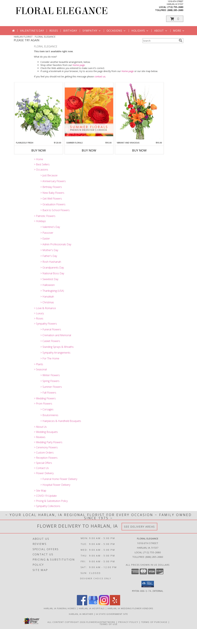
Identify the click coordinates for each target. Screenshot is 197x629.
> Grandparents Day (52, 267)
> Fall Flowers (48, 392)
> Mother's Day (49, 250)
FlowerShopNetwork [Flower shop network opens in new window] (100, 621)
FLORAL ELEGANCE (61, 11)
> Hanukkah (47, 296)
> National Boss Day (52, 273)
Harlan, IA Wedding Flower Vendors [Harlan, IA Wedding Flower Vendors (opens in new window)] (130, 608)
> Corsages (46, 409)
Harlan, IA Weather (81, 613)
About (161, 30)
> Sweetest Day (49, 279)
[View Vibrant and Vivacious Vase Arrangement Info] (139, 112)
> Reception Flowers (45, 457)
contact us (99, 76)
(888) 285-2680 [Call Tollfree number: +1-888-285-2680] (154, 556)
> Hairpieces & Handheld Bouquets (60, 421)
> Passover (46, 232)
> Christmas (47, 302)
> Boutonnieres (49, 415)
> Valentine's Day (50, 227)
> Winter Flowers (50, 375)
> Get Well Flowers (51, 198)
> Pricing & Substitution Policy (51, 501)
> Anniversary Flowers (53, 181)
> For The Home (49, 358)
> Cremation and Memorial (55, 335)
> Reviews (39, 437)
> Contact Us (41, 468)
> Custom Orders (44, 452)
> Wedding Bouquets (46, 432)
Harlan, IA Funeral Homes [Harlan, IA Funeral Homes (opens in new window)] (60, 608)
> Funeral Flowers (50, 329)
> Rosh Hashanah (50, 261)
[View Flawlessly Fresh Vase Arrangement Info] (38, 112)
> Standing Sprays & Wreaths (57, 347)
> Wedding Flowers (45, 398)
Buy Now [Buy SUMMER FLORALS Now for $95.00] (89, 150)
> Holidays (40, 221)
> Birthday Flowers (51, 187)
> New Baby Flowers (52, 193)
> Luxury (39, 313)
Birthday (70, 30)
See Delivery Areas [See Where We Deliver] (139, 526)
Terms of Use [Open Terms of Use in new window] (109, 624)
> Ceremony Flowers (46, 447)
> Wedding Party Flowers (48, 442)
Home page (79, 65)
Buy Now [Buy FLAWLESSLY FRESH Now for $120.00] (38, 150)
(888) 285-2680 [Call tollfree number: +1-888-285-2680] (175, 10)
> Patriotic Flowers (44, 216)
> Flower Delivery (44, 473)
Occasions (116, 30)
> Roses (38, 318)
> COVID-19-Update (45, 495)
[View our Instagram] (104, 604)
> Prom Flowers (43, 403)
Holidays (140, 30)
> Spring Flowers (49, 381)
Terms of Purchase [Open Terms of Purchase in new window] (154, 621)
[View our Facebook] (82, 604)
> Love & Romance (45, 308)
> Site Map (40, 490)
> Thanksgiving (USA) (52, 291)
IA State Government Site (112, 613)
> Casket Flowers (50, 341)
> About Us (40, 427)
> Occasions (41, 169)
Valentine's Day (32, 30)
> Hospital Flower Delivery (55, 485)
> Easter (45, 238)
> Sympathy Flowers (45, 323)
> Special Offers (43, 463)
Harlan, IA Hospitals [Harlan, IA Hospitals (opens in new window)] (92, 608)
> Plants (38, 364)
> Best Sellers (42, 164)
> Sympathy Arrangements (55, 352)
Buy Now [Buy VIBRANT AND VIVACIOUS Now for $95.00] (139, 150)
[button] (174, 19)
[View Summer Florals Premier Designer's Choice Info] (89, 112)
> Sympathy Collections (47, 506)
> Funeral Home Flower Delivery (58, 479)
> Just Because (48, 175)
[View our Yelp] (115, 604)
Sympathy (92, 30)
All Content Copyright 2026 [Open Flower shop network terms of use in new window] (66, 621)
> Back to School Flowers (55, 210)
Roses (53, 30)
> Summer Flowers (51, 387)
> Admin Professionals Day (55, 244)
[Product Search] (160, 40)
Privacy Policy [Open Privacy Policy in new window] (128, 621)
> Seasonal (40, 369)
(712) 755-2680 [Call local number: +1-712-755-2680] (175, 7)
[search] (180, 40)
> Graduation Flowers (52, 204)
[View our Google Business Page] (93, 604)
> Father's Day (48, 256)
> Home (38, 159)
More (179, 30)
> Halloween (47, 285)
